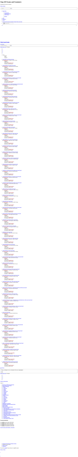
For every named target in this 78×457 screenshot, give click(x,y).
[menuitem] (6, 12)
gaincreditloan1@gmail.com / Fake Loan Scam (10, 133)
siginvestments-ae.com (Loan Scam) (8, 250)
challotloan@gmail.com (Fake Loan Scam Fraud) (11, 349)
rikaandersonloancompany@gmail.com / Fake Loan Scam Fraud (13, 306)
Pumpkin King (5, 60)
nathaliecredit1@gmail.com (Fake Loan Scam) (10, 361)
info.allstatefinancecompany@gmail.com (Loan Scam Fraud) (12, 330)
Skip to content (2, 6)
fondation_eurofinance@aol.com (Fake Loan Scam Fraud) (12, 170)
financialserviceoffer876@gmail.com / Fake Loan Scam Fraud (13, 324)
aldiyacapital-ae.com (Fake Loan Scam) (9, 188)
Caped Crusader (6, 78)
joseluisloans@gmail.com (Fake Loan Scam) (10, 96)
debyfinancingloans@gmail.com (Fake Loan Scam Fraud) (12, 207)
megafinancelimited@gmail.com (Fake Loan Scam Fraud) (12, 182)
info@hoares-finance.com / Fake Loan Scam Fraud (11, 281)
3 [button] (2, 50)
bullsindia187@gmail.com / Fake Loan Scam (10, 293)
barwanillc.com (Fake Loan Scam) (8, 59)
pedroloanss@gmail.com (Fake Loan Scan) (10, 90)
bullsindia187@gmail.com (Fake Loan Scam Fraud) (11, 269)
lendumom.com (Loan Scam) (7, 232)
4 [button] (2, 51)
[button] (2, 53)
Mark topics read (3, 47)
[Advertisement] (38, 33)
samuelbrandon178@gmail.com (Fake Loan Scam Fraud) (12, 318)
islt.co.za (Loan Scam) (6, 312)
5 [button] (2, 52)
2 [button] (2, 49)
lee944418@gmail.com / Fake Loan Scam (9, 108)
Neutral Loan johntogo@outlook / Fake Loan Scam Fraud (12, 114)
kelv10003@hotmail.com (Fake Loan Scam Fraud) (11, 275)
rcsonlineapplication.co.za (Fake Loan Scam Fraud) (11, 71)
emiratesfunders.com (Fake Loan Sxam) (9, 65)
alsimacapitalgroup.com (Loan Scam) (9, 244)
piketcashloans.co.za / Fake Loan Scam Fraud (10, 139)
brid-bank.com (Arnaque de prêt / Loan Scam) (10, 219)
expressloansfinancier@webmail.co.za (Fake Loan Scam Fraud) (13, 256)
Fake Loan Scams (4, 42)
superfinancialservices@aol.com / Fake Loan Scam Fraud (12, 355)
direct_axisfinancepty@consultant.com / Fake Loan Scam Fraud (13, 343)
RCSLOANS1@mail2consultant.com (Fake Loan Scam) (12, 213)
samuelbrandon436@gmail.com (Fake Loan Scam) (11, 102)
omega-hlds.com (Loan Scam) (7, 201)
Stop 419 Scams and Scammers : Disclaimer (7, 427)
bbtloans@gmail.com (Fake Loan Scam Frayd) (10, 164)
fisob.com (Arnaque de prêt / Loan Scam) (9, 225)
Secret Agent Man (11, 346)
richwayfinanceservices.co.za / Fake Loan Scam (10, 238)
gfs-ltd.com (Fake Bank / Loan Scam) (9, 127)
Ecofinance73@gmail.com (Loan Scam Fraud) (10, 145)
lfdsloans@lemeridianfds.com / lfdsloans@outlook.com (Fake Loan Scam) (15, 287)
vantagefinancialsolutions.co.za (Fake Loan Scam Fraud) (12, 77)
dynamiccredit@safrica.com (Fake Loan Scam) (10, 151)
